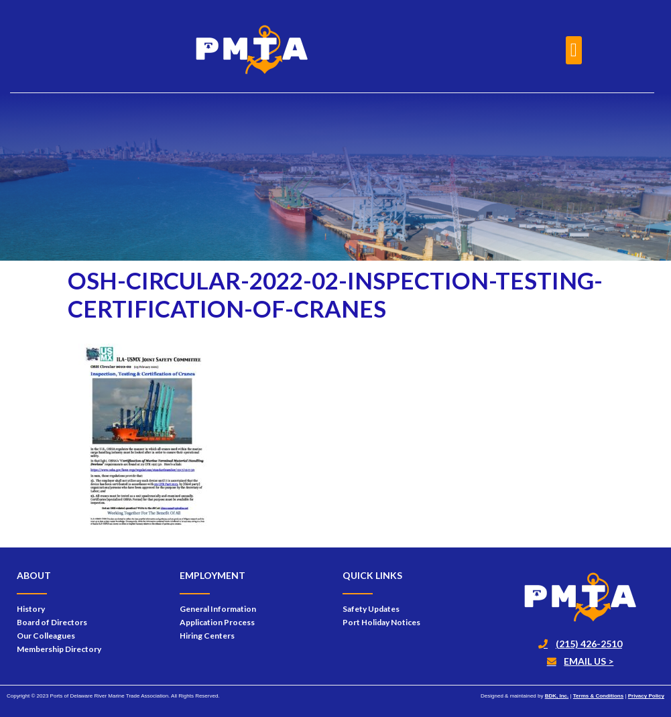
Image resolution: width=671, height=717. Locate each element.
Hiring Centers (207, 636)
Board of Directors (52, 622)
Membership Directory (59, 649)
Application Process (217, 622)
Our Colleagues (46, 636)
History (31, 609)
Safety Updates (371, 609)
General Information (218, 609)
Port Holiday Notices (381, 622)
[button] (574, 50)
